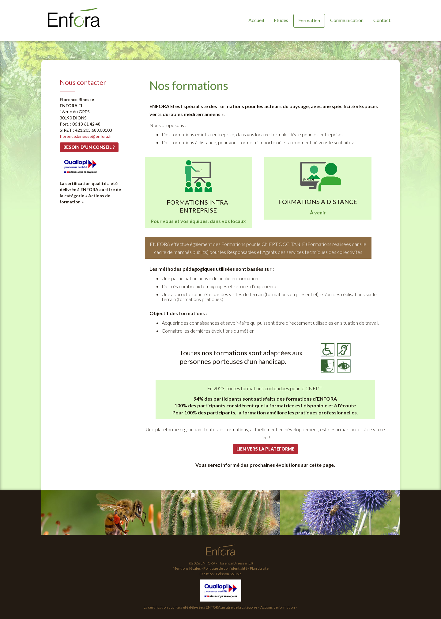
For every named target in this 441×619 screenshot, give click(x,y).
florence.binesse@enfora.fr (86, 136)
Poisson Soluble (229, 574)
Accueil (256, 20)
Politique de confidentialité (225, 568)
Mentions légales (187, 568)
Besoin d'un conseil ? (89, 147)
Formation (309, 20)
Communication (347, 20)
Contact (381, 20)
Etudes (281, 20)
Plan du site (259, 568)
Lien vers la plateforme (265, 448)
